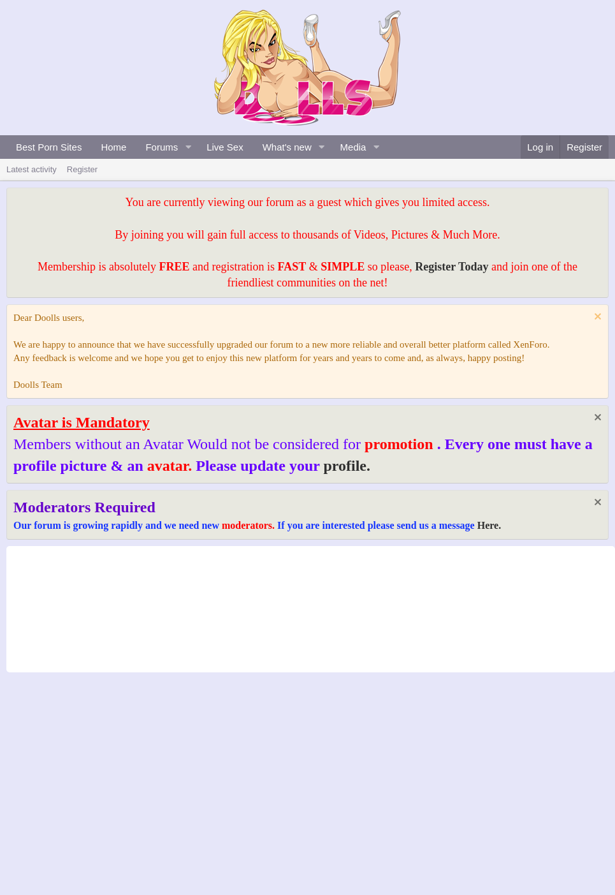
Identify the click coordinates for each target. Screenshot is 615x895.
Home (113, 147)
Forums (161, 147)
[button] (188, 147)
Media (353, 147)
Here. (489, 525)
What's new (287, 147)
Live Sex (224, 147)
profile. (346, 465)
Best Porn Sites (49, 147)
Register (82, 169)
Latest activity (31, 169)
